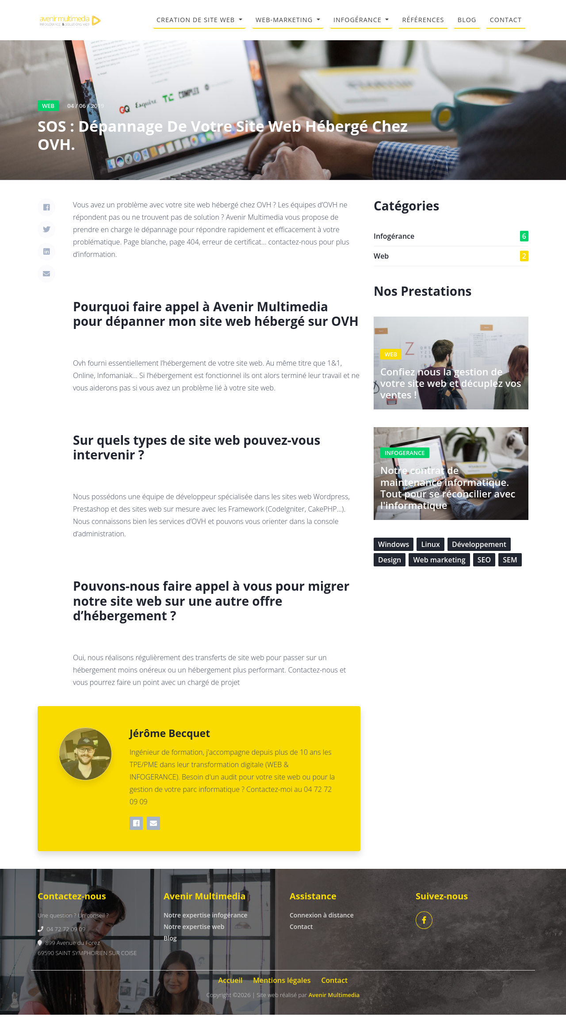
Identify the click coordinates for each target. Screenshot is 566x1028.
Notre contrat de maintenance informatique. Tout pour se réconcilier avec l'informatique (448, 501)
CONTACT (506, 26)
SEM (510, 573)
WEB (48, 119)
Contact (301, 940)
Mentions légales (281, 994)
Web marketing (439, 573)
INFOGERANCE (405, 466)
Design (389, 573)
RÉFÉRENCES (423, 26)
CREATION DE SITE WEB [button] (197, 26)
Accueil (230, 994)
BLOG (467, 26)
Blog (170, 952)
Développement (479, 557)
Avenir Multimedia (334, 1009)
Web (451, 269)
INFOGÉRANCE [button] (358, 26)
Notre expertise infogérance (206, 929)
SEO (484, 573)
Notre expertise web (194, 940)
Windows (393, 557)
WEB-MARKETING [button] (285, 26)
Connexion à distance (322, 929)
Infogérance (451, 249)
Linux (430, 557)
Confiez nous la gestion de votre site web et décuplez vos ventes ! (450, 396)
